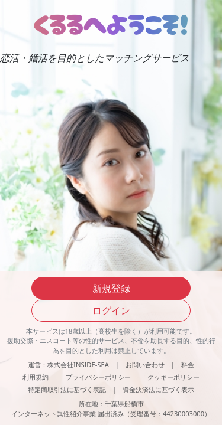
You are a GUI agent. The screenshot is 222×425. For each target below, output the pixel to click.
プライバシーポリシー (98, 376)
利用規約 (35, 376)
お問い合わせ (145, 364)
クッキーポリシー (173, 376)
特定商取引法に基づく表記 (67, 389)
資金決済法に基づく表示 (158, 389)
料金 (187, 364)
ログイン (111, 310)
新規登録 (111, 288)
